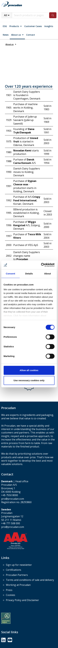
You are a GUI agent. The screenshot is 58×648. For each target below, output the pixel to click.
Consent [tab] (10, 273)
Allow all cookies (29, 370)
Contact (30, 34)
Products (14, 26)
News (6, 34)
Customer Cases (33, 26)
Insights (48, 26)
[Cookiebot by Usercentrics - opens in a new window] (41, 265)
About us (16, 34)
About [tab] (47, 273)
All (5, 15)
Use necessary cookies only (28, 380)
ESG (5, 26)
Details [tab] (29, 273)
